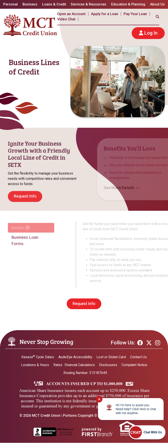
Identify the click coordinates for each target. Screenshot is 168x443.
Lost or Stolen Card (112, 357)
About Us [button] (157, 4)
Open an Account (71, 14)
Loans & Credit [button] (54, 4)
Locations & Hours (34, 365)
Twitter (149, 343)
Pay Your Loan (135, 14)
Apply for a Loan (104, 14)
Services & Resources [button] (88, 4)
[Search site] (157, 16)
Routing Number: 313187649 (85, 373)
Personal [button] (10, 4)
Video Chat (66, 19)
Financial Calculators (79, 365)
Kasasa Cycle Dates (36, 357)
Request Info (84, 303)
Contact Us (139, 357)
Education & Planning (128, 4)
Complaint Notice (135, 365)
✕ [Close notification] (99, 399)
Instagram (157, 343)
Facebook (140, 343)
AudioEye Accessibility (75, 357)
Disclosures (108, 365)
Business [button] (30, 4)
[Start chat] (147, 432)
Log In (151, 33)
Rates (56, 365)
